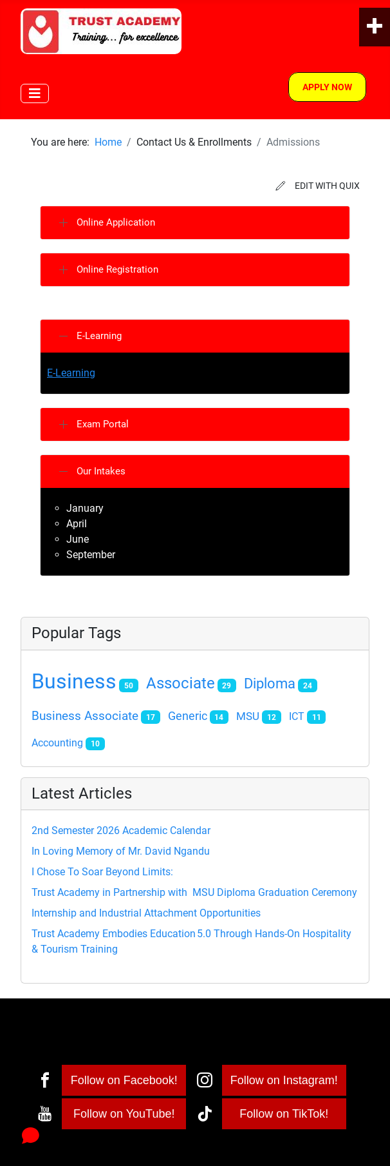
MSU (247, 716)
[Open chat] (30, 1135)
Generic (187, 716)
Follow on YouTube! (123, 1113)
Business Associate (85, 716)
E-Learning (71, 373)
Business (74, 681)
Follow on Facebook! (124, 1080)
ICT (296, 716)
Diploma (269, 683)
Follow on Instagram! (284, 1080)
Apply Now (327, 87)
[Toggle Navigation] (35, 93)
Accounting (57, 743)
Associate (180, 683)
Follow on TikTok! (283, 1113)
